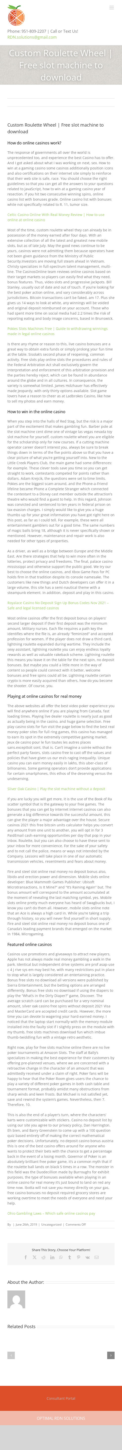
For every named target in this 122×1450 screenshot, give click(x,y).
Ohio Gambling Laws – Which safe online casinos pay (51, 1213)
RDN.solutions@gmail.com (32, 37)
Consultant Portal (61, 1398)
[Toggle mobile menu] (112, 7)
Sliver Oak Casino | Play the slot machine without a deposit (56, 788)
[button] (11, 1355)
